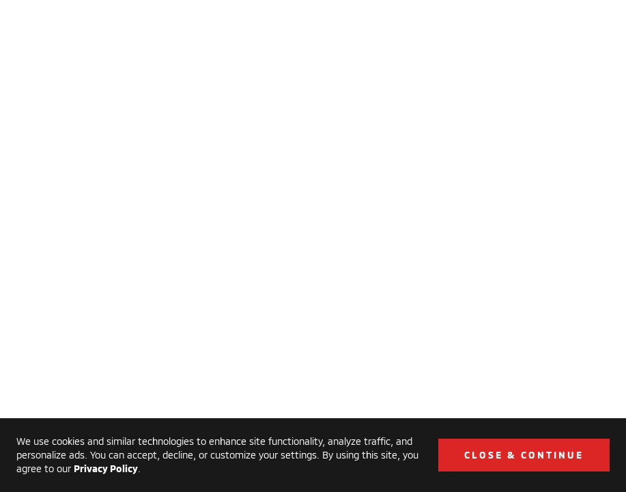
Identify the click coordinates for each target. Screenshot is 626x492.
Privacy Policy (106, 468)
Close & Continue (524, 455)
